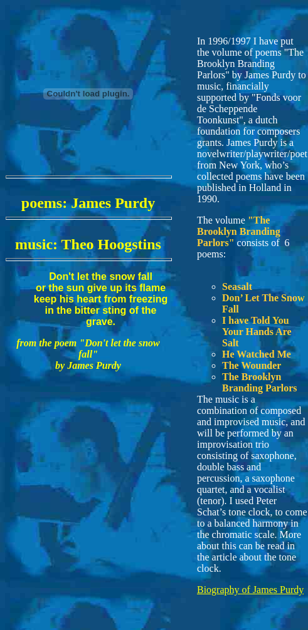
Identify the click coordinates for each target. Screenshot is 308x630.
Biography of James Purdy (250, 589)
